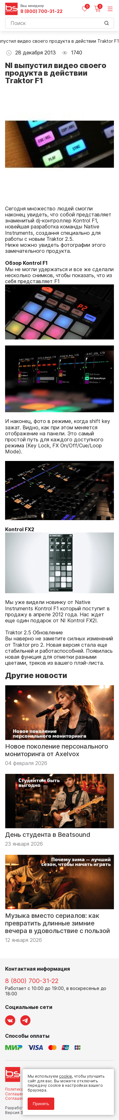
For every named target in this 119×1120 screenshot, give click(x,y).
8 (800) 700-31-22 (41, 11)
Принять (41, 1103)
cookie (65, 1076)
